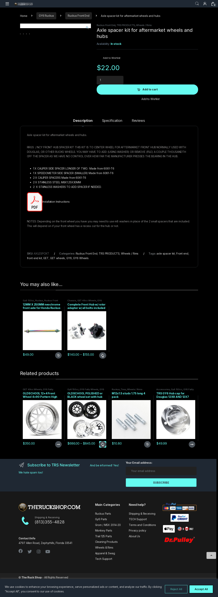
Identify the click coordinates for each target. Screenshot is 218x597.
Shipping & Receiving (142, 530)
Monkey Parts (103, 547)
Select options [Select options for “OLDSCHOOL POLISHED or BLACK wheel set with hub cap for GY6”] (102, 461)
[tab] (82, 139)
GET (46, 275)
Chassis (71, 317)
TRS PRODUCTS (126, 25)
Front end (182, 270)
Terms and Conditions (142, 542)
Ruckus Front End (78, 15)
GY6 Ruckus (46, 15)
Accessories (163, 406)
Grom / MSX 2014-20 (108, 542)
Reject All (176, 589)
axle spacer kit (166, 270)
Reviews (138, 138)
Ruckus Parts (103, 530)
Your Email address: (139, 480)
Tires (123, 406)
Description (82, 138)
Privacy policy (137, 547)
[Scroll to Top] (211, 555)
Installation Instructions (56, 218)
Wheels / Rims (144, 25)
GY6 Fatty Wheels (89, 406)
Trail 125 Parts (103, 553)
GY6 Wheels (81, 275)
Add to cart (150, 89)
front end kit (34, 275)
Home (23, 15)
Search (197, 4)
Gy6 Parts (101, 536)
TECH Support (138, 536)
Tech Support (103, 576)
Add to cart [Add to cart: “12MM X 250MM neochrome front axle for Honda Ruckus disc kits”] (58, 372)
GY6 (69, 275)
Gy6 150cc (28, 317)
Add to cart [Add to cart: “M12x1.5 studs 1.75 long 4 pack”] (147, 461)
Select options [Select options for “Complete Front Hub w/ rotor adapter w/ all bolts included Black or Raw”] (102, 372)
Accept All (201, 589)
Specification (112, 138)
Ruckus (39, 317)
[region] (109, 588)
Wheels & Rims (104, 564)
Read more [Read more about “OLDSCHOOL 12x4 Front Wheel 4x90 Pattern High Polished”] (58, 461)
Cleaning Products (106, 559)
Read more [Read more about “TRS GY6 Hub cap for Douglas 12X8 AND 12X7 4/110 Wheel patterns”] (192, 461)
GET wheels (57, 275)
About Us (134, 553)
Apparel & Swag (105, 570)
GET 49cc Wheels (86, 317)
